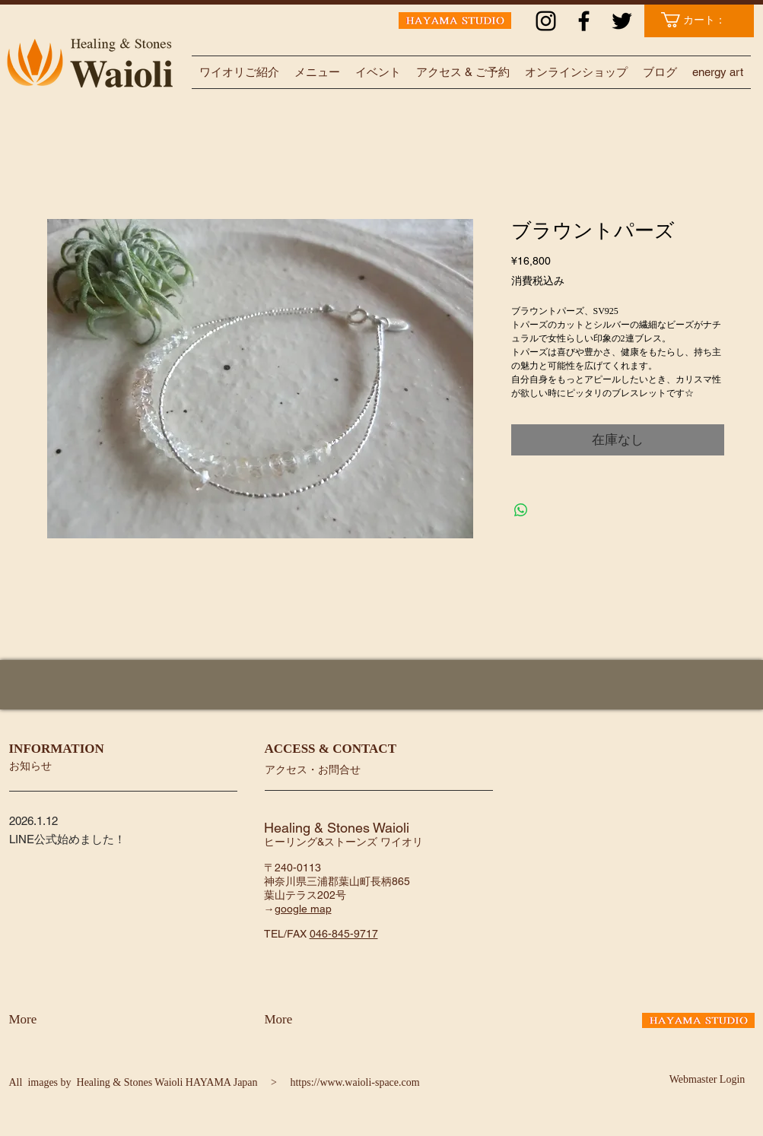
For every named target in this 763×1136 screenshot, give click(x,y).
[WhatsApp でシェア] (521, 510)
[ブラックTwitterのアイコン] (622, 21)
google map (303, 909)
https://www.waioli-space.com (354, 1082)
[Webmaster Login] (707, 1079)
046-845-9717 (344, 934)
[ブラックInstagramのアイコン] (546, 21)
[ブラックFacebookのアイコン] (584, 21)
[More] (49, 1019)
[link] (701, 19)
